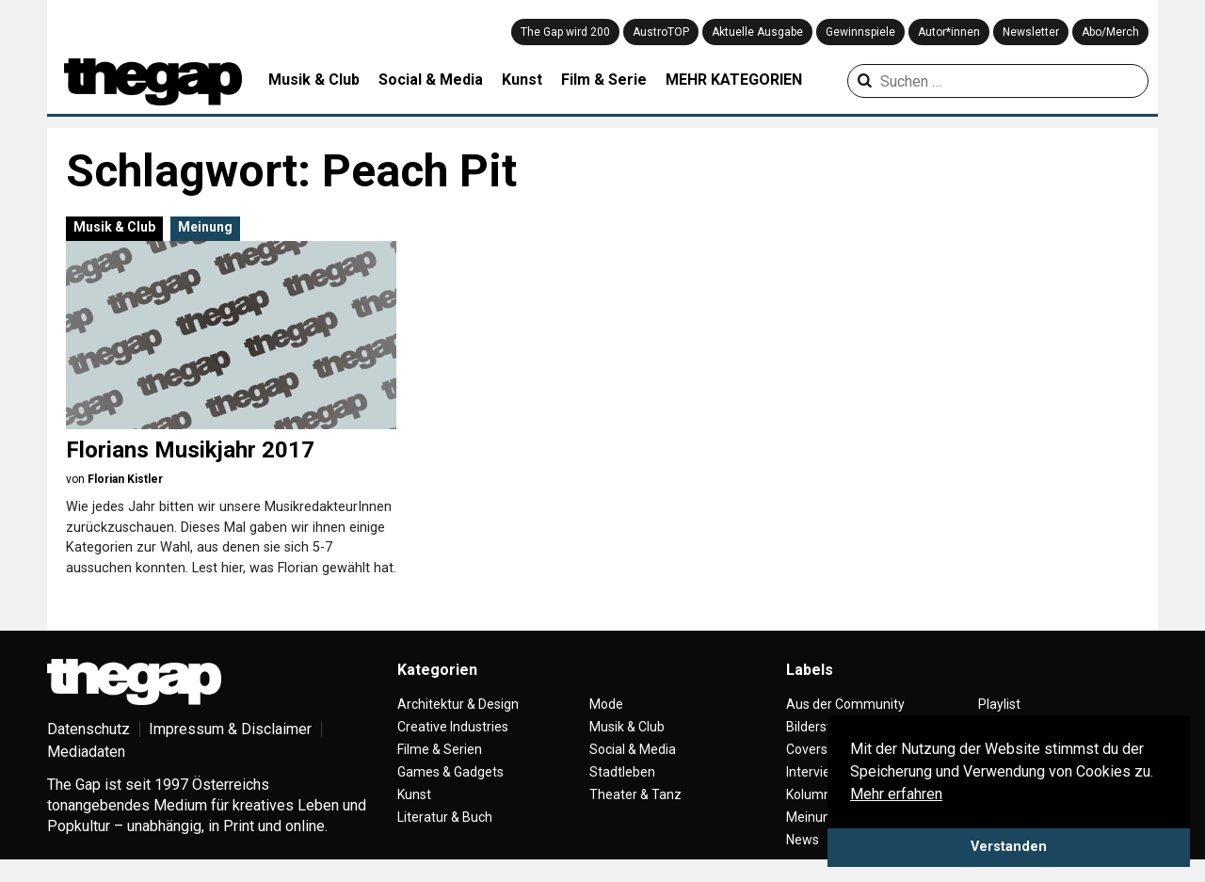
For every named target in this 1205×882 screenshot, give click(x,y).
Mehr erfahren (896, 794)
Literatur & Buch (444, 817)
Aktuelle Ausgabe (757, 32)
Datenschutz (88, 729)
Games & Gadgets (450, 771)
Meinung (205, 226)
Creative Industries (452, 726)
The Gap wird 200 (565, 32)
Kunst (522, 79)
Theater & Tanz (635, 794)
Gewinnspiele (860, 32)
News (802, 839)
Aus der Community (845, 704)
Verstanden (1009, 847)
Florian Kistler (125, 479)
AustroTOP (661, 32)
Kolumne (812, 794)
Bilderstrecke (825, 726)
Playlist (999, 704)
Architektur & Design (458, 704)
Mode (606, 704)
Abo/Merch (1110, 32)
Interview (813, 771)
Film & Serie (604, 79)
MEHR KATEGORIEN (734, 79)
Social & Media (430, 79)
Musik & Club (314, 79)
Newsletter (1031, 32)
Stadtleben (622, 771)
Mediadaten (86, 752)
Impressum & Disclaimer (230, 729)
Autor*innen (949, 32)
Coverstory (818, 749)
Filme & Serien (439, 749)
